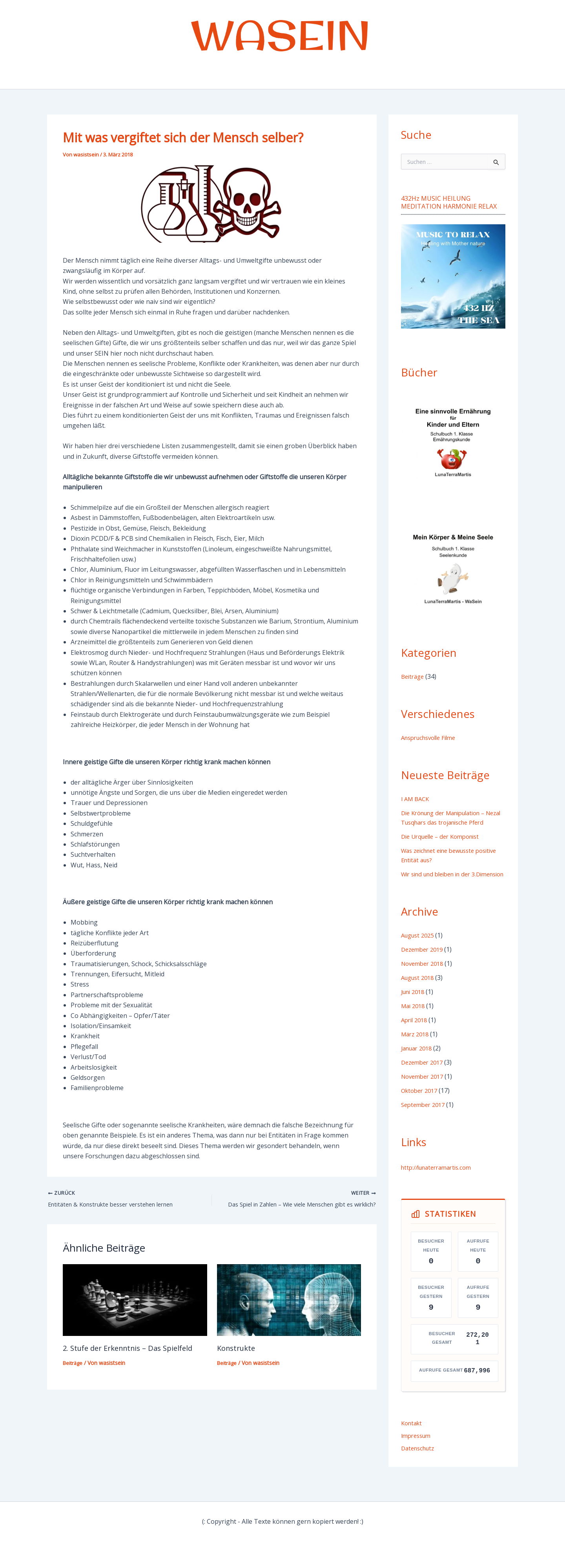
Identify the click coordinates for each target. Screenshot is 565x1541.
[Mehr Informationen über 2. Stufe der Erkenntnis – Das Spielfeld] (135, 1300)
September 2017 (425, 1123)
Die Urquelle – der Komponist (444, 845)
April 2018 (415, 1038)
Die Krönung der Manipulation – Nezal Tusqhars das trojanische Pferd (448, 822)
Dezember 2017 (424, 1081)
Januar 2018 (418, 1067)
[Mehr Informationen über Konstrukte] (289, 1300)
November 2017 (424, 1095)
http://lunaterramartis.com (440, 1186)
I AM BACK (416, 798)
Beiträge (73, 1364)
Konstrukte (238, 1349)
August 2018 (419, 996)
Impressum (417, 1454)
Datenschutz (419, 1467)
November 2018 (424, 982)
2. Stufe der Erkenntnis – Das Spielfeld (133, 1349)
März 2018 (416, 1053)
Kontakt (413, 1441)
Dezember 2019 (424, 968)
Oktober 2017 (421, 1109)
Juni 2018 (414, 1010)
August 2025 (419, 954)
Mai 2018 (414, 1024)
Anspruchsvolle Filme (432, 737)
